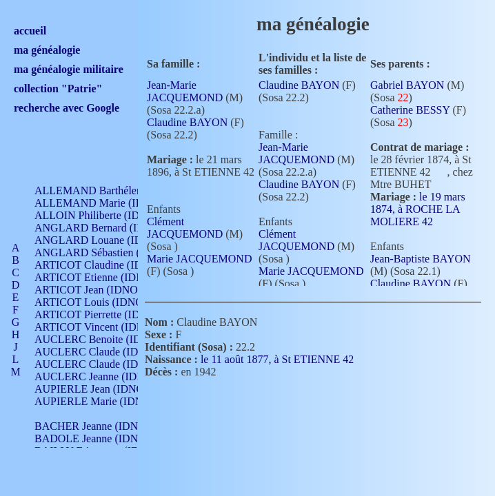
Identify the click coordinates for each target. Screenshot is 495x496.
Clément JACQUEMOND (185, 228)
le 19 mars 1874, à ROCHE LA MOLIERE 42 (417, 209)
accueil (30, 31)
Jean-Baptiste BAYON (420, 259)
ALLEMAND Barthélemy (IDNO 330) (121, 190)
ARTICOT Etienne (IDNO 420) (104, 277)
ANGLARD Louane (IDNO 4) (102, 240)
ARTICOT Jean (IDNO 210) (97, 290)
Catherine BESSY (409, 110)
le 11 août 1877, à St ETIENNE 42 (285, 359)
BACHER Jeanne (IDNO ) (93, 426)
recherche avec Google (66, 108)
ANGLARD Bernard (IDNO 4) (103, 228)
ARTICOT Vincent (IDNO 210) (104, 327)
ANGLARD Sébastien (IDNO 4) (106, 252)
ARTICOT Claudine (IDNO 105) (107, 265)
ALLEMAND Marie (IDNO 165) (108, 203)
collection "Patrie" (58, 88)
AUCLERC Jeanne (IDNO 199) (105, 376)
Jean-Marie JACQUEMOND (185, 91)
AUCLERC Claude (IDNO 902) (105, 352)
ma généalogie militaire (68, 69)
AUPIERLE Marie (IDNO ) (95, 401)
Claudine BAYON (187, 122)
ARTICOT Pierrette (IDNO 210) (106, 314)
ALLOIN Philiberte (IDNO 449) (106, 215)
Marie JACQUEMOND (199, 259)
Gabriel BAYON (407, 85)
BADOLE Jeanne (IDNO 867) (101, 438)
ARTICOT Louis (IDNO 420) (100, 302)
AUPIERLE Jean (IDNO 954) (100, 389)
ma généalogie (47, 50)
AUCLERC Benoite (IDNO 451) (107, 339)
